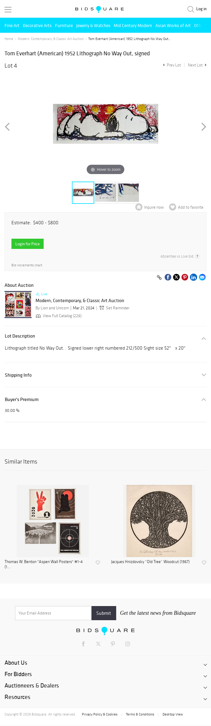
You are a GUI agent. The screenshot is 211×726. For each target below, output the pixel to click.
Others (200, 25)
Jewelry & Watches (93, 25)
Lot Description (20, 336)
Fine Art (12, 25)
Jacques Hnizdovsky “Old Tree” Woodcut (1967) (150, 561)
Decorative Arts (37, 25)
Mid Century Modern (133, 25)
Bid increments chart (26, 265)
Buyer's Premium (22, 399)
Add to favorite (190, 207)
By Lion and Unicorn (52, 308)
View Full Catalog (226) (58, 315)
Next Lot (197, 65)
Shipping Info (18, 375)
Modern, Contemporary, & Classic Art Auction (51, 39)
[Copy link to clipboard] (159, 277)
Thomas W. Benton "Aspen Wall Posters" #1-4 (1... (44, 564)
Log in (201, 9)
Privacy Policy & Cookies (99, 714)
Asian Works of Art (173, 25)
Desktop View (173, 714)
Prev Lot (171, 65)
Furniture (64, 25)
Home (9, 39)
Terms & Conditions (140, 714)
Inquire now (154, 207)
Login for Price (27, 244)
